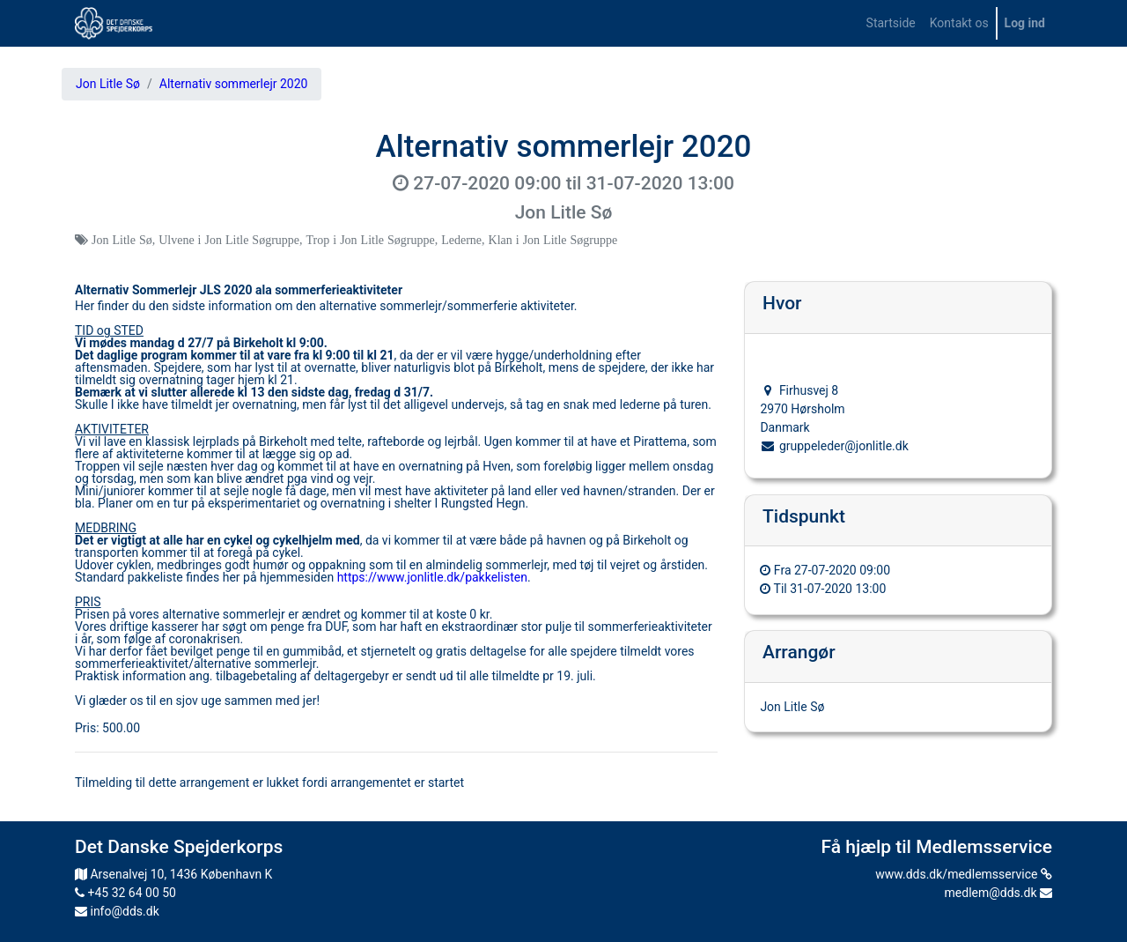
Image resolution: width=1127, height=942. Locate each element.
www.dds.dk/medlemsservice (963, 874)
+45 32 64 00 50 (125, 893)
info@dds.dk (117, 911)
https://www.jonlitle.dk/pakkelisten (432, 577)
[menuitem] (891, 23)
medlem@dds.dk (998, 893)
